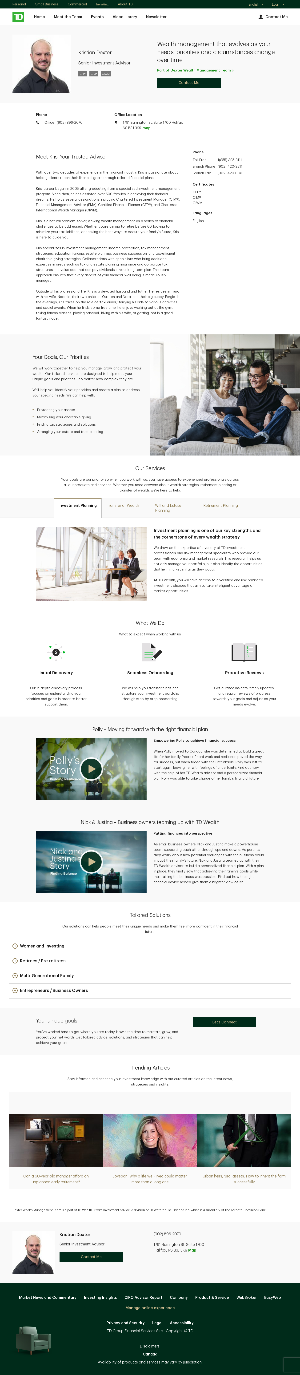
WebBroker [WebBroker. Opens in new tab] (246, 1298)
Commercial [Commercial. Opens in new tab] (77, 4)
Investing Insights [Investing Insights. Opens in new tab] (100, 1298)
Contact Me (272, 17)
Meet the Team (68, 17)
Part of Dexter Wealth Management (195, 70)
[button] (91, 769)
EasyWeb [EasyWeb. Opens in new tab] (272, 1298)
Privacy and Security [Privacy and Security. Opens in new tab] (126, 1323)
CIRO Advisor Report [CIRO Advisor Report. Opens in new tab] (143, 1298)
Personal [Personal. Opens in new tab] (19, 4)
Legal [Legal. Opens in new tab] (157, 1323)
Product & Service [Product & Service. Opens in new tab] (212, 1298)
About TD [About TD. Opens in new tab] (125, 4)
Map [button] (192, 1250)
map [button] (146, 128)
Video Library (125, 17)
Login (278, 4)
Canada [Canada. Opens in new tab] (150, 1354)
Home (39, 17)
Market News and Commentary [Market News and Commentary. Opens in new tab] (47, 1298)
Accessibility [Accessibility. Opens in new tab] (182, 1323)
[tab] (78, 508)
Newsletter (156, 17)
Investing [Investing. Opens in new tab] (102, 4)
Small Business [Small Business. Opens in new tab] (46, 4)
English (256, 5)
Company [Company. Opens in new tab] (179, 1298)
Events (97, 17)
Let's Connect (224, 1022)
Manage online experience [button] (150, 1308)
